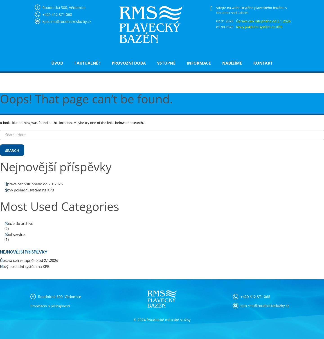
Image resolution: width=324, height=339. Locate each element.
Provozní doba (129, 63)
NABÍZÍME (232, 63)
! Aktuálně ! (87, 63)
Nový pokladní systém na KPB (29, 190)
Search (12, 150)
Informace (199, 63)
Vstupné (166, 63)
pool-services (15, 234)
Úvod (57, 63)
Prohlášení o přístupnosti (50, 306)
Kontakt (263, 63)
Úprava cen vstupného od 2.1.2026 (33, 184)
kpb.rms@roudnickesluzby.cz (265, 305)
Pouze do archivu (18, 223)
